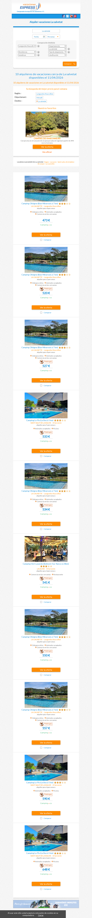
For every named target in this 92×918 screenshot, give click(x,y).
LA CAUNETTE (36, 206)
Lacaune (53, 162)
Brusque (41, 164)
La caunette (50, 164)
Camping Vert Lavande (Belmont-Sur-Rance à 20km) (46, 564)
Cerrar (40, 915)
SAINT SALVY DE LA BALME (40, 423)
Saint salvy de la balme (66, 162)
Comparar (68, 64)
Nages (46, 162)
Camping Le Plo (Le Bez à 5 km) (39, 420)
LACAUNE (41, 569)
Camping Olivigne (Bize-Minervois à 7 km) (39, 203)
